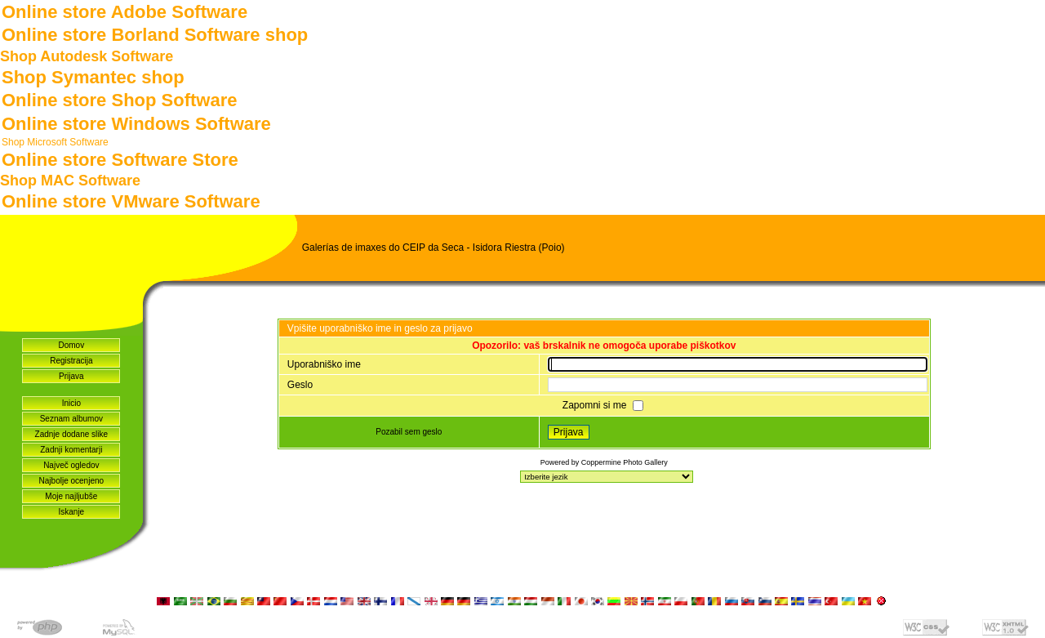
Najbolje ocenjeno (71, 480)
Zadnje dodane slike (72, 434)
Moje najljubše (71, 496)
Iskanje (71, 511)
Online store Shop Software (119, 100)
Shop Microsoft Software (55, 142)
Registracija (71, 360)
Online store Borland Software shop (155, 35)
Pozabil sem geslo (409, 431)
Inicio (71, 403)
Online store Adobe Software (124, 12)
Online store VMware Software (131, 201)
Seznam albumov (71, 418)
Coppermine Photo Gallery (624, 462)
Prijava (71, 376)
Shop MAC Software (70, 180)
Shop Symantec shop (93, 77)
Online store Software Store (120, 159)
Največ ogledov (71, 465)
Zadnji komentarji (71, 449)
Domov (71, 345)
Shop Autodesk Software (86, 56)
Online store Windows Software (136, 124)
